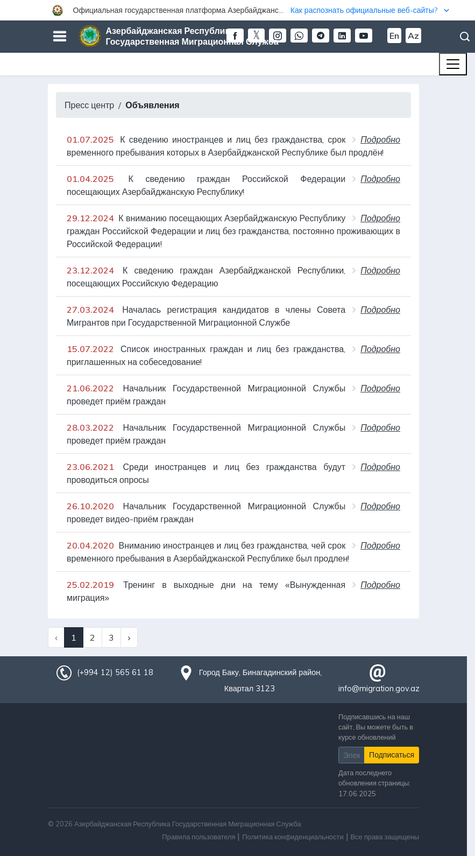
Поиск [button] (465, 36)
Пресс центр (89, 105)
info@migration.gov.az (379, 688)
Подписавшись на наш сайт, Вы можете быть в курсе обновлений (375, 726)
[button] (237, 10)
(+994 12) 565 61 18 (115, 672)
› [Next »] (128, 637)
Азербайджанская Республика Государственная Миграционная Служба (192, 36)
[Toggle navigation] (453, 64)
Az (413, 35)
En (394, 35)
